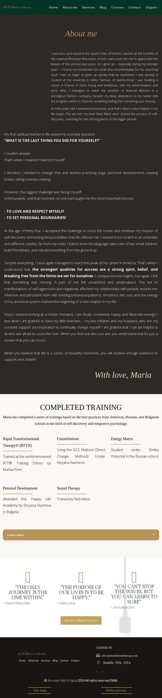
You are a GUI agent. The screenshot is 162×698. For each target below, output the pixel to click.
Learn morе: (16, 535)
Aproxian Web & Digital (62, 680)
